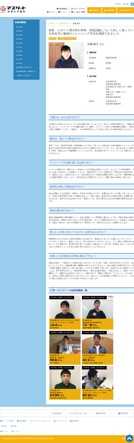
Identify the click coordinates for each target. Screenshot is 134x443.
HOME (51, 23)
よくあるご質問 (78, 12)
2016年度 (52, 38)
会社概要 (21, 421)
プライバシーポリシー (39, 421)
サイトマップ (60, 421)
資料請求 (57, 413)
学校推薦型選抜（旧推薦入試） (26, 71)
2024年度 (19, 31)
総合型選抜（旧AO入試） (24, 67)
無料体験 (101, 413)
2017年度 (19, 59)
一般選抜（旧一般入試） (67, 38)
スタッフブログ (78, 9)
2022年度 (19, 39)
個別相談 (123, 413)
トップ (15, 431)
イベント (62, 12)
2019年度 (19, 51)
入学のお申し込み (78, 413)
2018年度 (19, 55)
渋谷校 (117, 4)
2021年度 (19, 43)
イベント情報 (6, 421)
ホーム (50, 12)
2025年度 (19, 27)
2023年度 (19, 35)
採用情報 (74, 421)
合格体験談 (61, 9)
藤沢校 (125, 4)
